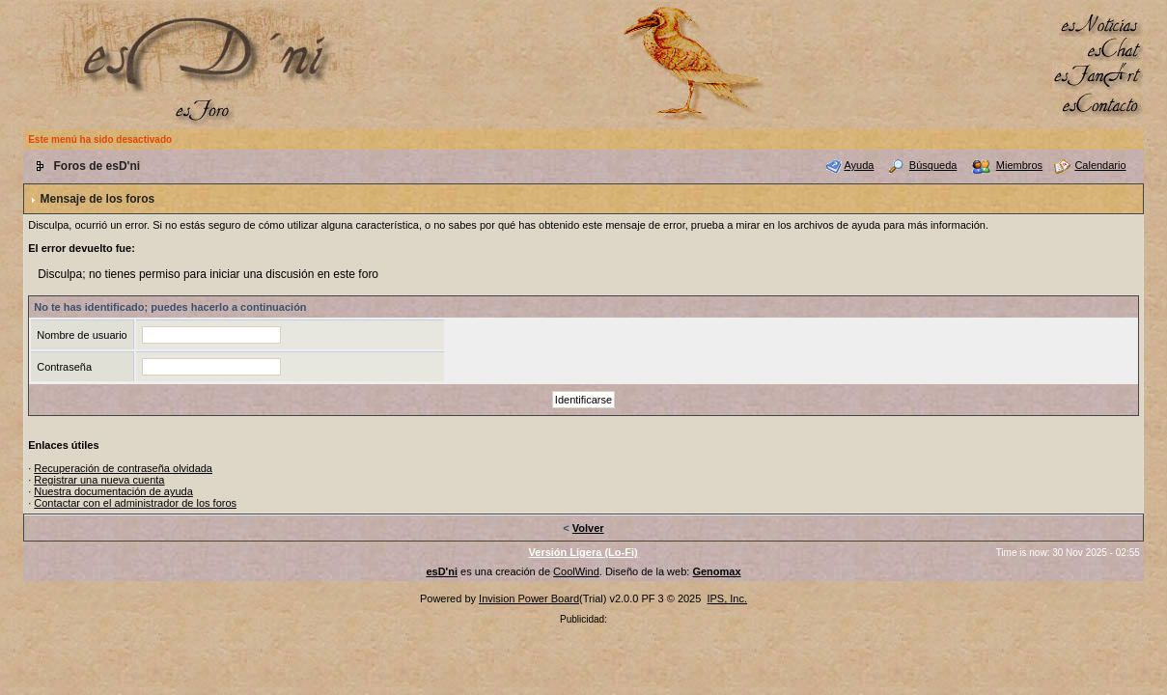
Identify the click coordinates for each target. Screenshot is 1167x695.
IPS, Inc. (727, 598)
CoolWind (576, 571)
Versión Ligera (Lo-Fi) (583, 552)
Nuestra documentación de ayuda (113, 491)
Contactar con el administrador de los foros (135, 503)
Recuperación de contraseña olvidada (123, 468)
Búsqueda (933, 165)
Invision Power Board (529, 598)
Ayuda (859, 165)
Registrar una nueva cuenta (99, 480)
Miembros (1019, 165)
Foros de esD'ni (97, 166)
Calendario (1099, 165)
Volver (588, 528)
